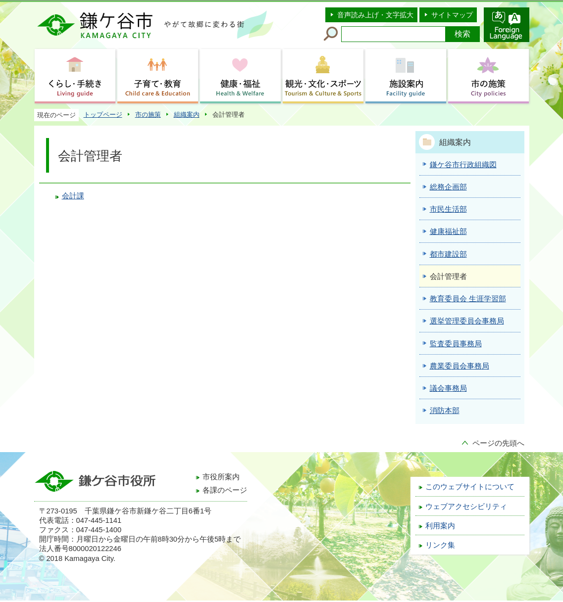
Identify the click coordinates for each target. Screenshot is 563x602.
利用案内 (440, 526)
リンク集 (440, 545)
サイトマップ (452, 15)
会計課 (73, 196)
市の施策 (148, 114)
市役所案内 (221, 477)
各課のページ (225, 490)
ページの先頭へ (498, 443)
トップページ (103, 114)
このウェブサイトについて (469, 487)
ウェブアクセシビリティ (466, 506)
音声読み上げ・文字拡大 (375, 15)
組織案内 (187, 114)
